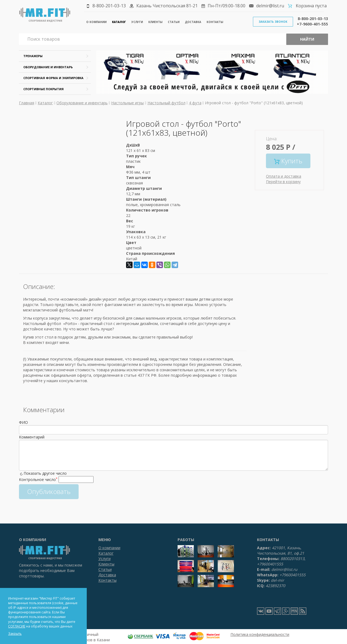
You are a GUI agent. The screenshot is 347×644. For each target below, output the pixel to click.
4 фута (195, 102)
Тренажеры (33, 56)
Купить (288, 160)
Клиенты (155, 22)
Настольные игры (127, 102)
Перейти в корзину (283, 181)
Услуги (137, 22)
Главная (26, 102)
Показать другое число (45, 473)
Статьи (173, 22)
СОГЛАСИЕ (16, 626)
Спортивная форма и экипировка (53, 78)
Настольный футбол (166, 102)
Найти (307, 39)
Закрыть (15, 633)
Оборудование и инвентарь (48, 67)
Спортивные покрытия (43, 89)
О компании (96, 22)
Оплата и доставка (283, 176)
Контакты (215, 22)
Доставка (193, 22)
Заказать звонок (273, 22)
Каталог (119, 22)
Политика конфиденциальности (259, 634)
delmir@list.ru (270, 6)
